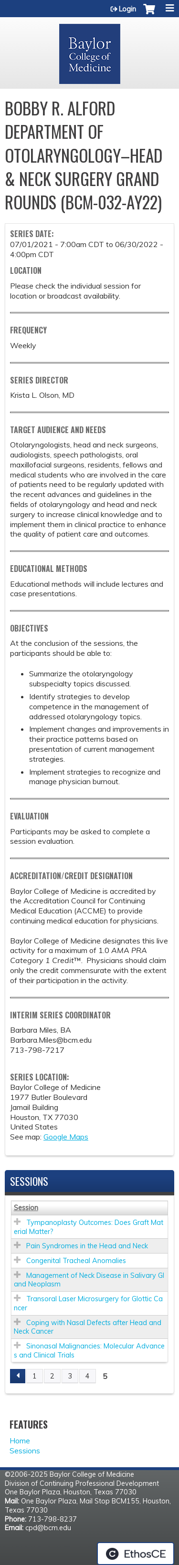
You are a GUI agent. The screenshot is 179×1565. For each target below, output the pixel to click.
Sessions (25, 1450)
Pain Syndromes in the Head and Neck (87, 1246)
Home (20, 1440)
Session (26, 1207)
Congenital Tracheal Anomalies (76, 1260)
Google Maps (65, 1136)
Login (127, 9)
